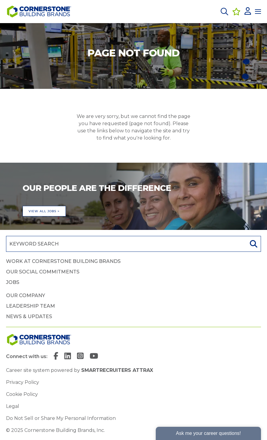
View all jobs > (44, 211)
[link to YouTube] (94, 356)
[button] (224, 11)
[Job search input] (125, 244)
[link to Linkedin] (67, 356)
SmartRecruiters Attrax (117, 370)
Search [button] (253, 244)
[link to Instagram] (80, 356)
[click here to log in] (247, 11)
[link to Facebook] (56, 356)
